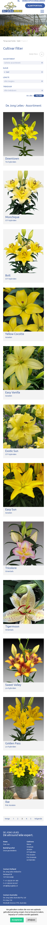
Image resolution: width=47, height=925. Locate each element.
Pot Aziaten (31, 855)
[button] (36, 54)
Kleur (5, 68)
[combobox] (23, 63)
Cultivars (30, 841)
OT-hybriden (31, 852)
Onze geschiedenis (10, 850)
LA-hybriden (31, 860)
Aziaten (29, 849)
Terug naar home (9, 41)
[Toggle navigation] (42, 11)
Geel (18, 41)
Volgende (38, 819)
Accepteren (17, 920)
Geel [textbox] (6, 72)
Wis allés (29, 96)
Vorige (7, 819)
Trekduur (7, 87)
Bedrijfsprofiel (9, 848)
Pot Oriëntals (31, 857)
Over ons (6, 844)
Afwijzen (31, 920)
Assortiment (9, 59)
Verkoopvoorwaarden (33, 1)
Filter (39, 96)
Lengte (6, 77)
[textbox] (23, 63)
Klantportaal (35, 6)
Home (5, 841)
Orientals (30, 847)
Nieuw (29, 844)
